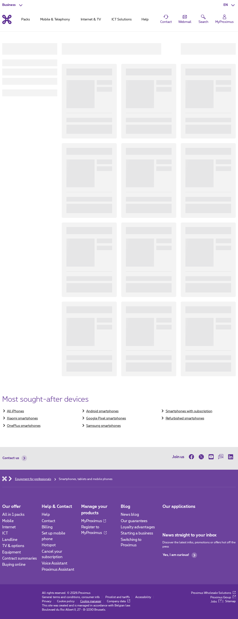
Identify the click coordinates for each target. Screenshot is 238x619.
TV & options (13, 546)
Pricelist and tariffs (117, 597)
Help (46, 514)
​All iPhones (15, 411)
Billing (47, 527)
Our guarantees (134, 521)
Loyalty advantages (138, 527)
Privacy (46, 601)
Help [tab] (145, 19)
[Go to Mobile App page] (166, 516)
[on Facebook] (192, 457)
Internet (9, 527)
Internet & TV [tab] (91, 19)
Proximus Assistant (58, 569)
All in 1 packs (13, 514)
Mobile (8, 521)
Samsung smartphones (103, 426)
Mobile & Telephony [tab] (55, 19)
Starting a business (137, 533)
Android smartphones (102, 411)
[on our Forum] (221, 457)
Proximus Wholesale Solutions (213, 593)
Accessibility (143, 597)
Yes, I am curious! (180, 555)
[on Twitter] (201, 457)
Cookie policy (66, 601)
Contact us (14, 458)
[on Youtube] (211, 457)
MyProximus (93, 521)
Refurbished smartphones (185, 418)
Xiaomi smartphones (22, 418)
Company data (118, 601)
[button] (229, 5)
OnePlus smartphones (23, 426)
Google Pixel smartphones (106, 418)
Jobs (216, 601)
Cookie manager (90, 601)
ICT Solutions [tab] (122, 19)
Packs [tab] (25, 19)
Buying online (13, 565)
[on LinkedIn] (231, 457)
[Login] (224, 19)
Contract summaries (19, 558)
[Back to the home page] (7, 19)
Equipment (11, 552)
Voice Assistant (54, 563)
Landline (9, 540)
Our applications (178, 506)
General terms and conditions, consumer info (71, 597)
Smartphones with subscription (189, 411)
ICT (5, 533)
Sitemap (230, 601)
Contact (48, 521)
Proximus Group (223, 597)
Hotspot (49, 545)
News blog (130, 514)
